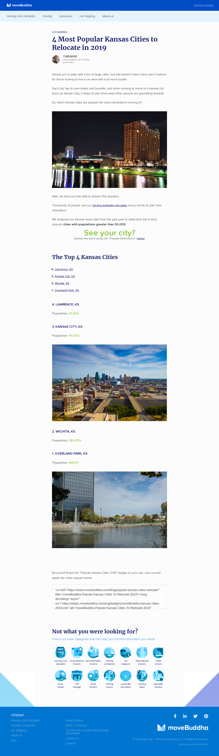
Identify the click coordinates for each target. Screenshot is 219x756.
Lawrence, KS (64, 269)
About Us (16, 735)
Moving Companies (23, 725)
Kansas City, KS (65, 276)
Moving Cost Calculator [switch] (21, 16)
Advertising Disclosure (204, 5)
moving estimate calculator (109, 205)
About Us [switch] (108, 16)
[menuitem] (175, 716)
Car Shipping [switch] (87, 16)
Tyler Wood (70, 56)
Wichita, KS (62, 283)
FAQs (14, 740)
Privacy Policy (74, 720)
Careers (71, 743)
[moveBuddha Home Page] (19, 5)
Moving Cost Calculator (25, 720)
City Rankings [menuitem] (59, 32)
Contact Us (72, 738)
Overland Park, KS (67, 290)
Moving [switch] (47, 16)
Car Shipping (19, 730)
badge (140, 238)
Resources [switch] (65, 16)
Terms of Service (76, 725)
